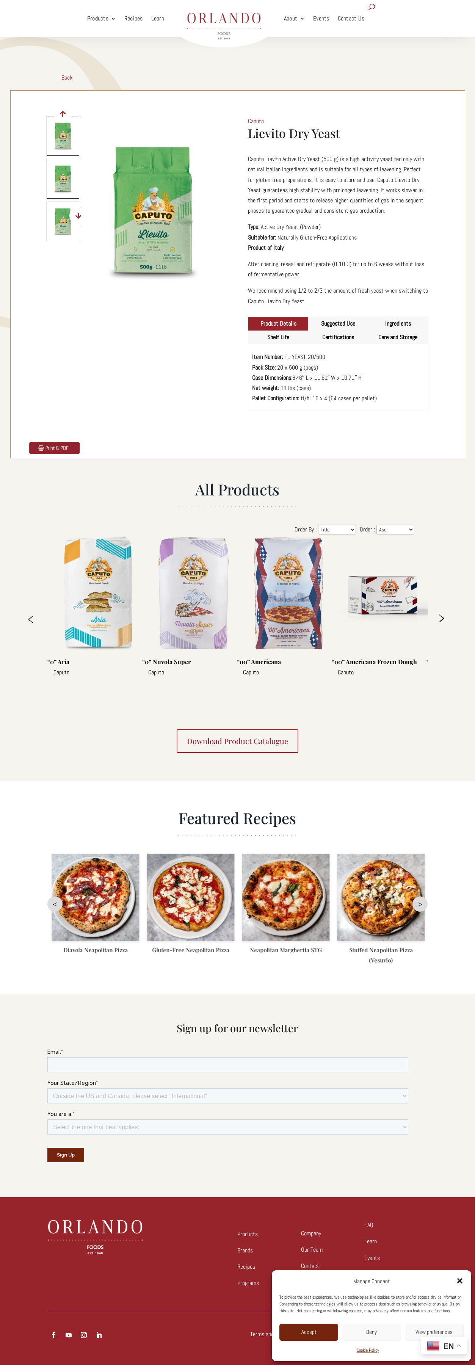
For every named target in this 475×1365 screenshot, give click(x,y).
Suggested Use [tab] (338, 324)
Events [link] (321, 18)
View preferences (434, 1331)
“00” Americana (259, 662)
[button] (460, 1281)
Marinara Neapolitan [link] (95, 950)
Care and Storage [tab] (397, 337)
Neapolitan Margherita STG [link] (381, 950)
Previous (36, 619)
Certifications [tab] (338, 337)
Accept (309, 1331)
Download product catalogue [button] (237, 741)
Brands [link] (245, 1250)
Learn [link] (157, 18)
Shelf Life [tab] (278, 337)
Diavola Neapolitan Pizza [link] (190, 950)
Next (448, 619)
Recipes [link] (133, 18)
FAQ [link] (368, 1225)
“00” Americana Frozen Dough (374, 662)
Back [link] (66, 77)
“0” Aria (58, 662)
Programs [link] (248, 1283)
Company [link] (311, 1233)
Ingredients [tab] (398, 324)
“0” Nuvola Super (166, 662)
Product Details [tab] (278, 324)
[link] (224, 18)
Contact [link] (310, 1266)
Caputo (61, 672)
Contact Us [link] (351, 18)
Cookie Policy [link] (368, 1350)
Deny (371, 1331)
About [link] (290, 18)
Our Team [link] (312, 1250)
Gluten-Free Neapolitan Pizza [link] (285, 950)
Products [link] (97, 18)
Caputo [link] (256, 121)
